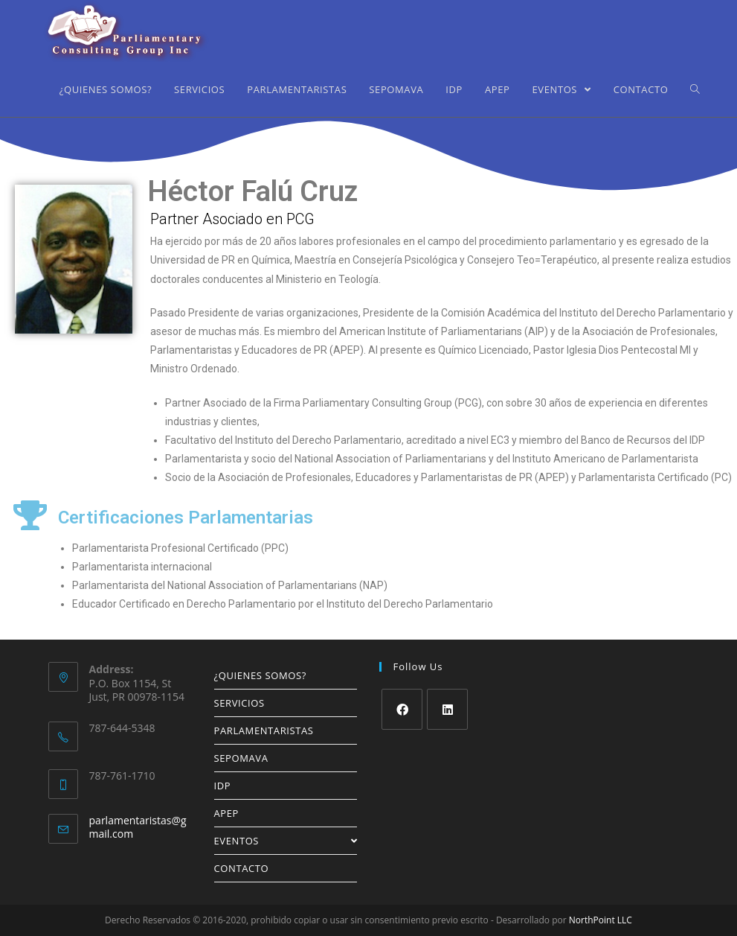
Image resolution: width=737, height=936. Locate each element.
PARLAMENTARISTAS (264, 730)
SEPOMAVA (241, 758)
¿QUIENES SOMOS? (260, 675)
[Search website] (695, 89)
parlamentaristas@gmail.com (138, 827)
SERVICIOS (239, 703)
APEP (226, 813)
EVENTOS (286, 840)
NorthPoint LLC (600, 920)
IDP (222, 785)
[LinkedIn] (447, 709)
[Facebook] (402, 709)
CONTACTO (241, 868)
